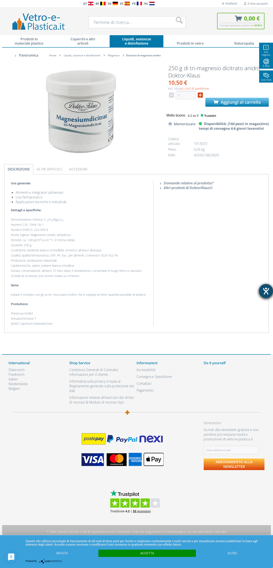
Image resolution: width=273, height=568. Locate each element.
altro (232, 553)
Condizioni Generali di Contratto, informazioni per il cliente (94, 372)
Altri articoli (49, 169)
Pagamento (144, 390)
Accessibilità (145, 369)
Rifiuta (62, 553)
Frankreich (17, 374)
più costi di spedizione (194, 88)
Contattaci (144, 383)
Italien (13, 379)
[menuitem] (10, 3)
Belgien (14, 388)
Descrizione (19, 169)
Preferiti (229, 3)
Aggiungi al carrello (237, 102)
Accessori (78, 169)
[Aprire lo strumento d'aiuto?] (266, 291)
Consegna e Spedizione (154, 376)
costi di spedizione (94, 531)
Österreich (17, 369)
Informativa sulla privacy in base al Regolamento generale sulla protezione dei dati (101, 386)
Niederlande (18, 384)
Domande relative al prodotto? (186, 183)
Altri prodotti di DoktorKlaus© (186, 187)
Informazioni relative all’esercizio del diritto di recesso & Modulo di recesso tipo (101, 400)
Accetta (147, 553)
